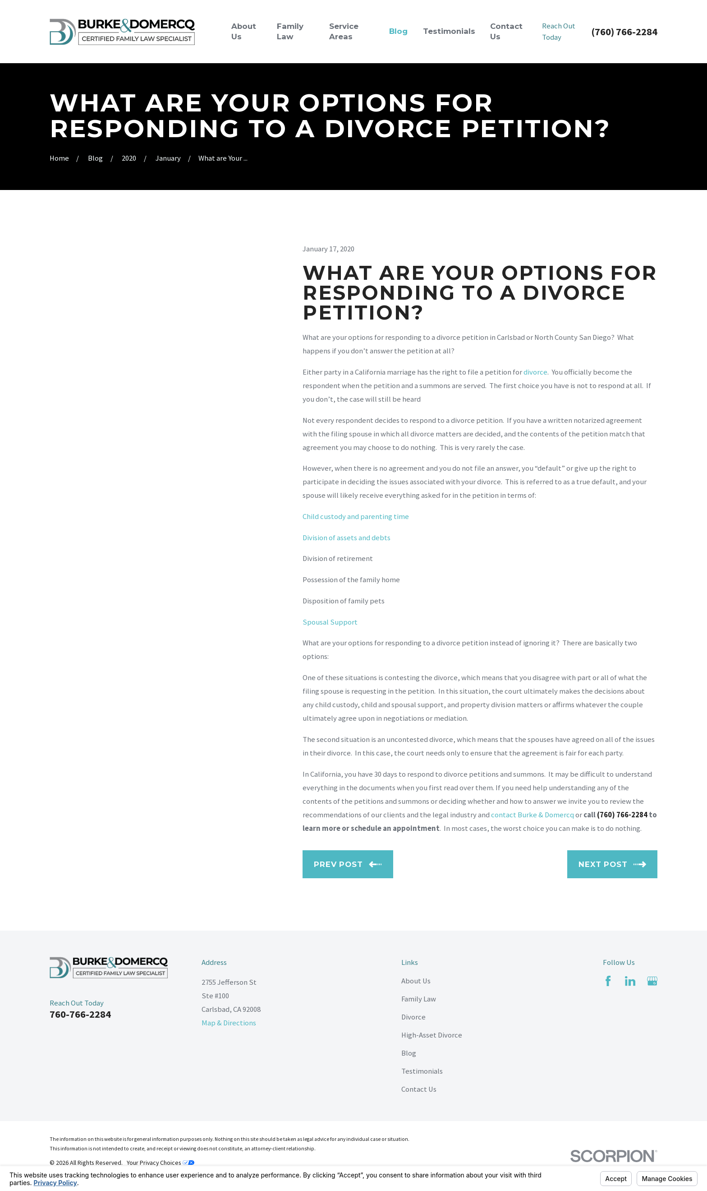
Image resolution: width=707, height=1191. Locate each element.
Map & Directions (229, 1023)
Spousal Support (330, 622)
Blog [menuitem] (398, 31)
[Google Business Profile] (652, 981)
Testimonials (422, 1071)
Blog (408, 1053)
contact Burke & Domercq (532, 815)
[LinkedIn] (630, 981)
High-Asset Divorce (431, 1035)
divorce (535, 372)
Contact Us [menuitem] (506, 31)
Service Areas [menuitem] (343, 31)
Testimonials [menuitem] (449, 31)
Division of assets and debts (346, 537)
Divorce (413, 1017)
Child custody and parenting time (356, 516)
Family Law (418, 999)
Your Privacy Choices (160, 1163)
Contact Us (418, 1089)
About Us (416, 981)
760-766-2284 (80, 1014)
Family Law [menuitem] (290, 31)
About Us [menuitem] (243, 31)
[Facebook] (608, 981)
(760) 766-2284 (624, 32)
